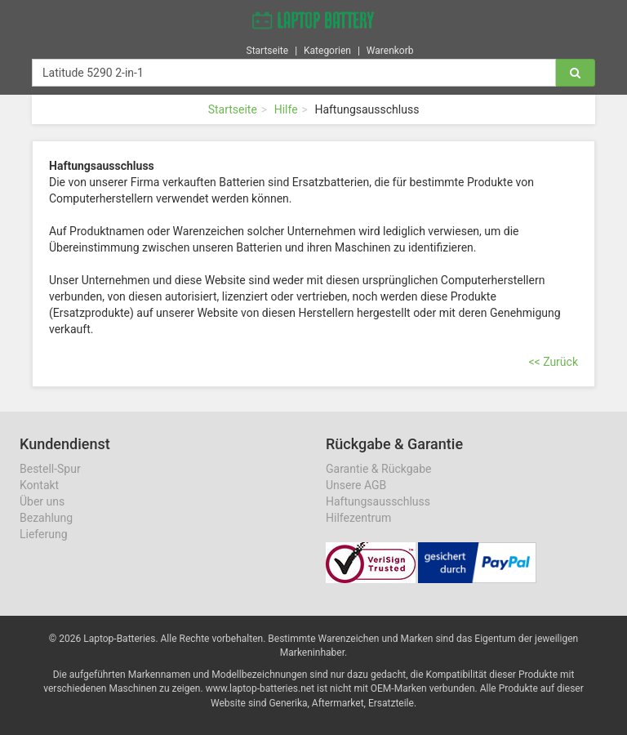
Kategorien (327, 48)
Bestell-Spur (50, 468)
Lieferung (44, 534)
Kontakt (39, 485)
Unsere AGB (356, 485)
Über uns (42, 501)
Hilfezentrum (358, 517)
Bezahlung (46, 517)
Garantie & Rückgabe (378, 468)
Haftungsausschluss (378, 501)
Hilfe (286, 109)
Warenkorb (390, 48)
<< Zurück (553, 361)
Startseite (268, 48)
